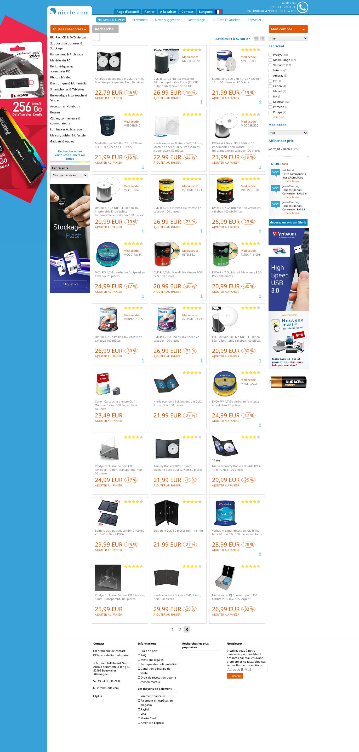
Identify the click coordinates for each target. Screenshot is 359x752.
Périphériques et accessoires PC (61, 68)
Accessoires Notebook (65, 106)
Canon (277, 86)
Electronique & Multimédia (68, 83)
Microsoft (279, 102)
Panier (149, 11)
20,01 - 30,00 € (283, 149)
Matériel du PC (60, 60)
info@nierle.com (107, 688)
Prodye (278, 54)
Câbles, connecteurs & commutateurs (65, 120)
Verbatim (280, 65)
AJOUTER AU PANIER (108, 98)
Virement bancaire (152, 696)
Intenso (278, 70)
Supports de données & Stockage (66, 45)
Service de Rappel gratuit (112, 655)
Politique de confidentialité (157, 664)
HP (275, 81)
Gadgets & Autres (62, 141)
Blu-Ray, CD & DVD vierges (68, 37)
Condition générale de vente (154, 671)
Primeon (278, 107)
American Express (151, 723)
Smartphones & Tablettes (67, 89)
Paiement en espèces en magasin (156, 703)
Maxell (277, 91)
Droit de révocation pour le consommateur (157, 680)
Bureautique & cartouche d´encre (68, 97)
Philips (277, 112)
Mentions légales (151, 660)
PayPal (144, 709)
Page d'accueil (127, 11)
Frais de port (148, 651)
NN (275, 96)
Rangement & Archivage (66, 54)
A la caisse (168, 11)
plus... (99, 696)
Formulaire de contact (110, 651)
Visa (142, 714)
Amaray (278, 75)
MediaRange (282, 60)
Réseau (55, 112)
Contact (187, 11)
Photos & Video (60, 77)
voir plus (278, 117)
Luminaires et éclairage (66, 129)
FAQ (142, 655)
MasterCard (147, 718)
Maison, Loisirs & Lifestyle (68, 135)
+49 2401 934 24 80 (108, 681)
